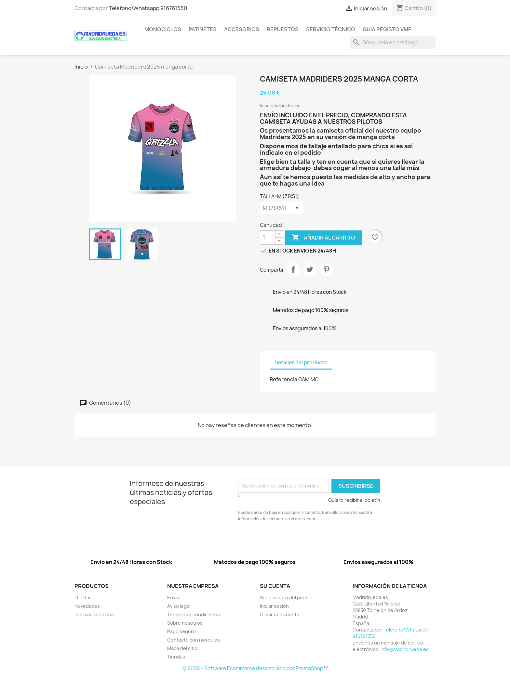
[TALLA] (281, 208)
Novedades (87, 606)
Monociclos (162, 29)
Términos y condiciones (193, 614)
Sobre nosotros (185, 623)
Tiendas (176, 657)
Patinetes (203, 29)
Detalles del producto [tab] (301, 362)
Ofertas (83, 597)
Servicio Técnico (330, 29)
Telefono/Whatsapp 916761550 (148, 8)
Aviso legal (178, 606)
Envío (173, 597)
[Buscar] (393, 42)
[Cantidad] (267, 237)
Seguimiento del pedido (286, 597)
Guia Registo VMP (387, 29)
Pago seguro (181, 631)
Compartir (293, 269)
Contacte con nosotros (193, 640)
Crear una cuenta (279, 614)
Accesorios (241, 29)
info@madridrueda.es (405, 649)
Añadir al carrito (323, 237)
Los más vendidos (94, 614)
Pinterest (326, 269)
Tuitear (309, 269)
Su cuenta (275, 586)
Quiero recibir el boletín (354, 500)
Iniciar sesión (274, 606)
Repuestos (283, 29)
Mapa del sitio (182, 648)
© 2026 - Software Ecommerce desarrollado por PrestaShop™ (255, 668)
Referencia (283, 379)
